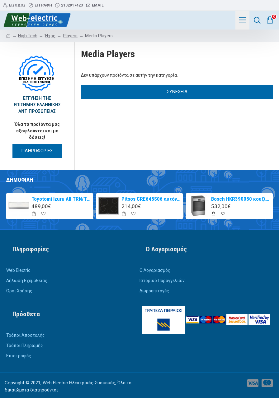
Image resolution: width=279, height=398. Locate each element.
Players (70, 35)
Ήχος (50, 35)
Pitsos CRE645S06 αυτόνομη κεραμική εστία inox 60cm (151, 199)
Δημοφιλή (19, 179)
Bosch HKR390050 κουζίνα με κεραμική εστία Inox (240, 199)
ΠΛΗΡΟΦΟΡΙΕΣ (37, 150)
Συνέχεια (177, 91)
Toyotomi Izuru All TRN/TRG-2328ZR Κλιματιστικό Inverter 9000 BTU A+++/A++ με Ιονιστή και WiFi (61, 199)
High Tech (27, 35)
